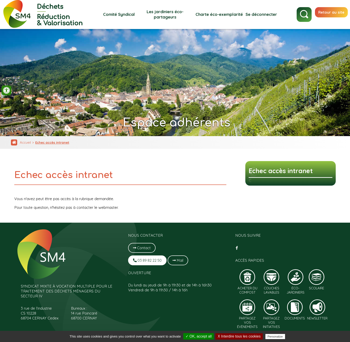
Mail (179, 260)
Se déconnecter (259, 14)
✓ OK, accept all (198, 336)
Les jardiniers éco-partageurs (163, 14)
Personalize (275, 336)
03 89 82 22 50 (148, 260)
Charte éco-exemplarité (217, 14)
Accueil (25, 143)
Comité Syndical (117, 14)
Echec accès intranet (53, 143)
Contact (142, 247)
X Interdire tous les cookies (239, 336)
